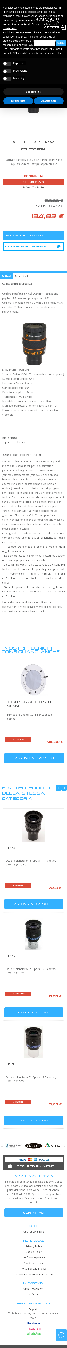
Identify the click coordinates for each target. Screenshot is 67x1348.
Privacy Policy (34, 1246)
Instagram (34, 1328)
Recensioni (21, 276)
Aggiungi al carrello (29, 757)
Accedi (51, 27)
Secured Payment (35, 1166)
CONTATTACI (33, 1212)
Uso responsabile (33, 1231)
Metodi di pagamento (34, 1268)
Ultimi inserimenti (33, 1289)
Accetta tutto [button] (48, 100)
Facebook (33, 1323)
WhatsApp (34, 1333)
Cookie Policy (34, 1252)
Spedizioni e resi (33, 1263)
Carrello (48, 19)
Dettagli (6, 276)
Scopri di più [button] (33, 91)
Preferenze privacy (34, 1257)
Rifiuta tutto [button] (18, 100)
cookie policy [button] (10, 28)
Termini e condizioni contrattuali (33, 1274)
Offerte (33, 1294)
